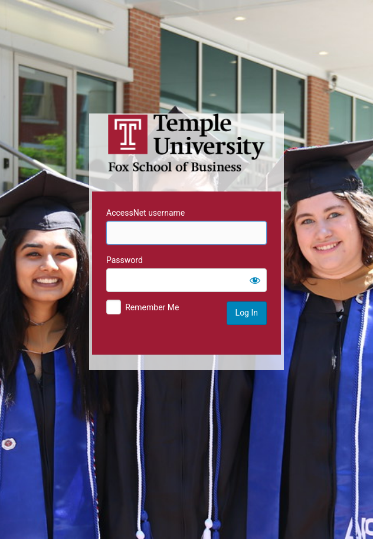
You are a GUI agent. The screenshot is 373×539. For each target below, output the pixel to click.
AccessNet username (145, 212)
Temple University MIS (186, 143)
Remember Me (152, 307)
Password (124, 260)
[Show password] (255, 280)
